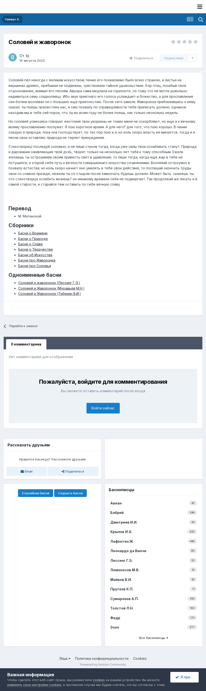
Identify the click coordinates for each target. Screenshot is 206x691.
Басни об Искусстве (35, 255)
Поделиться (141, 58)
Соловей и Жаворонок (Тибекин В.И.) (49, 294)
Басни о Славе (30, 244)
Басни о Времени (32, 233)
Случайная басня (35, 493)
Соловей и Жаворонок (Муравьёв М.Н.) (51, 288)
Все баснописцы (153, 638)
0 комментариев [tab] (26, 344)
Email (27, 471)
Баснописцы (121, 489)
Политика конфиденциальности (102, 658)
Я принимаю (187, 677)
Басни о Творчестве (35, 249)
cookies (99, 680)
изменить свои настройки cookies (34, 685)
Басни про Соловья (34, 266)
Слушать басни (70, 493)
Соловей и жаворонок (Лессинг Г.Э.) (49, 283)
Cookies (139, 658)
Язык (65, 658)
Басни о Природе (33, 239)
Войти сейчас (103, 408)
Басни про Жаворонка (36, 260)
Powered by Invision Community (103, 664)
